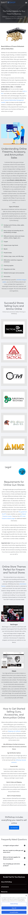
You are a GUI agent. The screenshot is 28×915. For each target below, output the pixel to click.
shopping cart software (14, 731)
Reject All (14, 908)
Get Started (14, 828)
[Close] (26, 895)
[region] (14, 904)
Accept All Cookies (14, 912)
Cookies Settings (14, 903)
